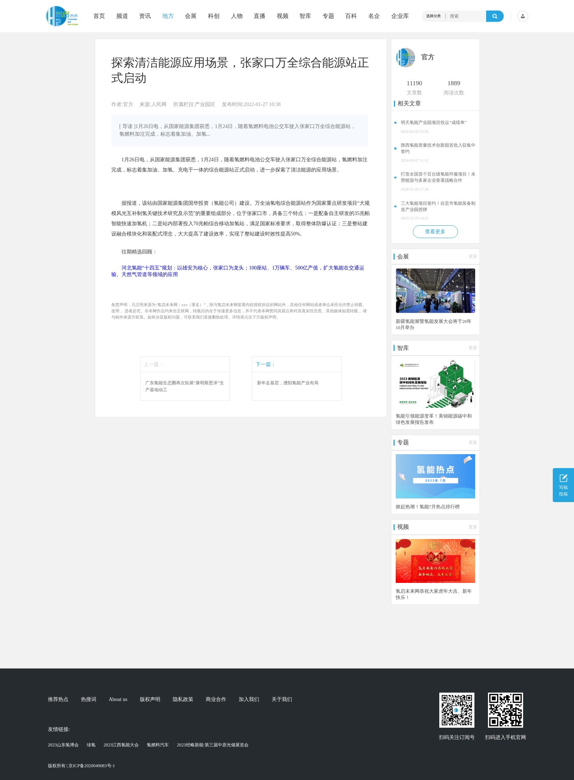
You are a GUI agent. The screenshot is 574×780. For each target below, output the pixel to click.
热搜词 (88, 699)
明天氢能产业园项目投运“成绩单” (433, 122)
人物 (237, 16)
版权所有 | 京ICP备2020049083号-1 (81, 765)
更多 (473, 256)
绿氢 (91, 744)
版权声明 (150, 699)
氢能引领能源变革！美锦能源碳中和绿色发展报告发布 (434, 419)
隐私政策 (183, 699)
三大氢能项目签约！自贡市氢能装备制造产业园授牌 (438, 206)
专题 (328, 16)
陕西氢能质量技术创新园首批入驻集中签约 (438, 148)
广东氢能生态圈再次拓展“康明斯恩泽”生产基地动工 (184, 386)
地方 (168, 16)
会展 (191, 16)
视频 (282, 16)
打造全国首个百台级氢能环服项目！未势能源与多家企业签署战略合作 (438, 177)
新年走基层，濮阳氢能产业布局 (287, 382)
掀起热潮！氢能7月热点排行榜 (428, 506)
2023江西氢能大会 (121, 744)
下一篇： (266, 364)
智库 (305, 16)
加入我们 (249, 699)
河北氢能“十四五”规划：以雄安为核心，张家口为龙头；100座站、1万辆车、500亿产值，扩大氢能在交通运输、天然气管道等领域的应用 (237, 271)
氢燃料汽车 (158, 744)
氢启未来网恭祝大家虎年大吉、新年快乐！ (434, 594)
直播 (259, 16)
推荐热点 (58, 699)
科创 (214, 16)
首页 (99, 16)
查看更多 (435, 231)
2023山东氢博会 (63, 744)
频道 (122, 16)
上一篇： (154, 364)
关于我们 (282, 699)
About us (118, 699)
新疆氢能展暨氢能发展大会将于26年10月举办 (434, 324)
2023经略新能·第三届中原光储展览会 (213, 744)
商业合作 (216, 699)
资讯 (145, 16)
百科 (351, 16)
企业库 (400, 16)
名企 (374, 16)
